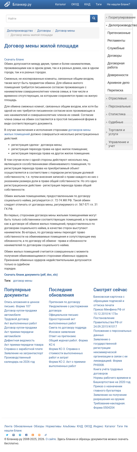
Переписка (115, 90)
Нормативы (53, 426)
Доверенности (118, 75)
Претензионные (119, 33)
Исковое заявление (62, 332)
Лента (8, 426)
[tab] (119, 17)
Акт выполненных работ (20, 323)
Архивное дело (119, 82)
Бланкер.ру (22, 4)
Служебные (116, 48)
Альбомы (69, 426)
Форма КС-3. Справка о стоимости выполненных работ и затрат (66, 353)
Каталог (60, 4)
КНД (87, 4)
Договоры (44, 30)
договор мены (22, 280)
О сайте (51, 439)
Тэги (99, 4)
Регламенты (116, 40)
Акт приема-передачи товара (23, 344)
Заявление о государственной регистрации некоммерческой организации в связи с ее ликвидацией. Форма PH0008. (110, 352)
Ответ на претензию (62, 336)
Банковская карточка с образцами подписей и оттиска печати (109, 301)
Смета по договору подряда (67, 327)
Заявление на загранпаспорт (23, 353)
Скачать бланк (14, 59)
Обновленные (23, 426)
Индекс (98, 426)
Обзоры (39, 426)
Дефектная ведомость (19, 340)
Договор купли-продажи (20, 327)
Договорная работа (116, 65)
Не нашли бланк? (118, 4)
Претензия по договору (64, 302)
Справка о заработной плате (23, 349)
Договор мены (65, 30)
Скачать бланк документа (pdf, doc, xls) (31, 274)
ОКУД (75, 4)
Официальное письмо (63, 315)
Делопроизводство (20, 30)
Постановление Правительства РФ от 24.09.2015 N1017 (107, 322)
